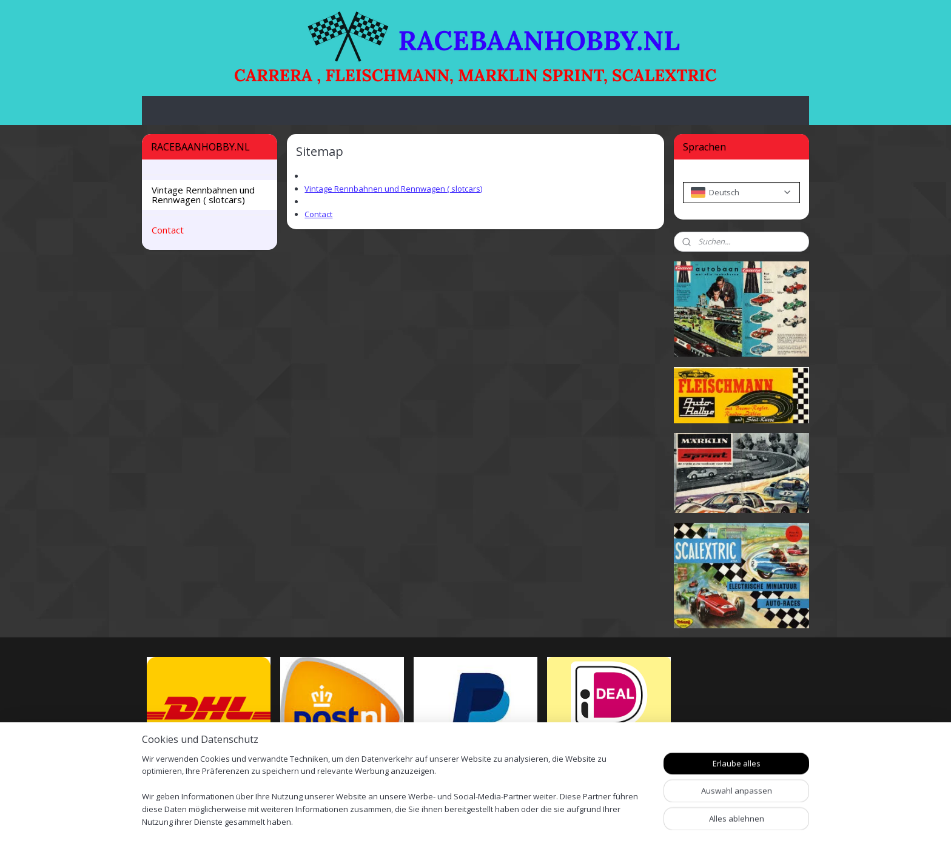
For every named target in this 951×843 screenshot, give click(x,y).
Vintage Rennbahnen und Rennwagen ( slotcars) (393, 188)
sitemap (519, 820)
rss (544, 820)
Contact (318, 214)
